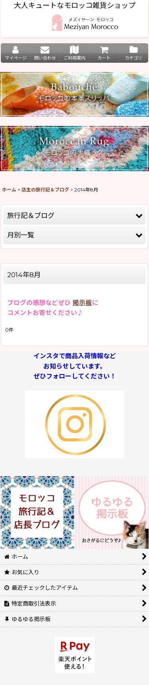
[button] (74, 215)
